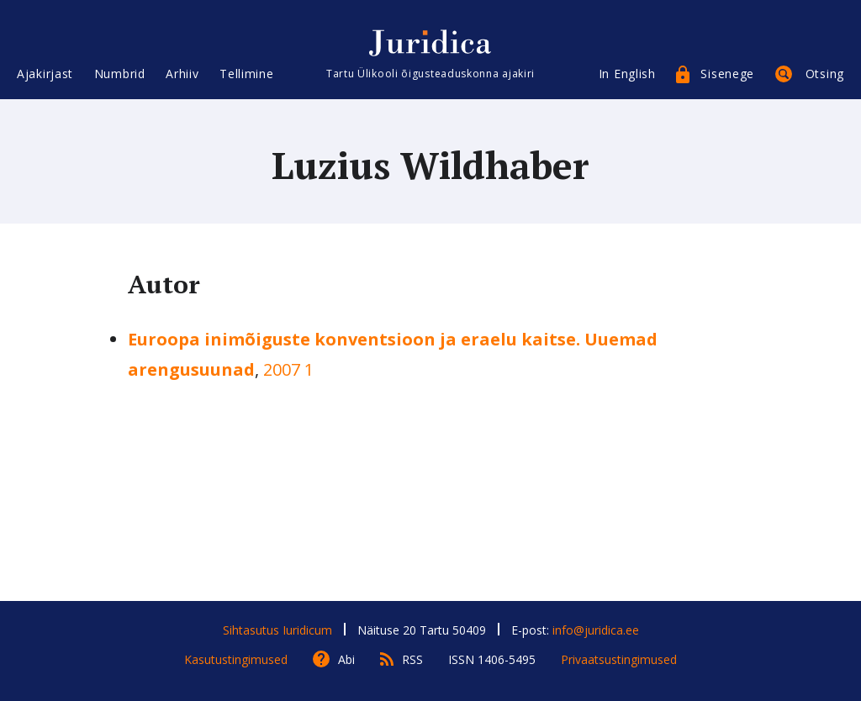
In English (627, 74)
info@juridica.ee (595, 630)
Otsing (825, 74)
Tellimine (246, 74)
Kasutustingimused (236, 659)
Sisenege (727, 74)
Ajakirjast (45, 74)
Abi (346, 659)
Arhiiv (182, 74)
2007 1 (288, 369)
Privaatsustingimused (619, 659)
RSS (412, 659)
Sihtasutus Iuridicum (277, 630)
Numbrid (119, 74)
